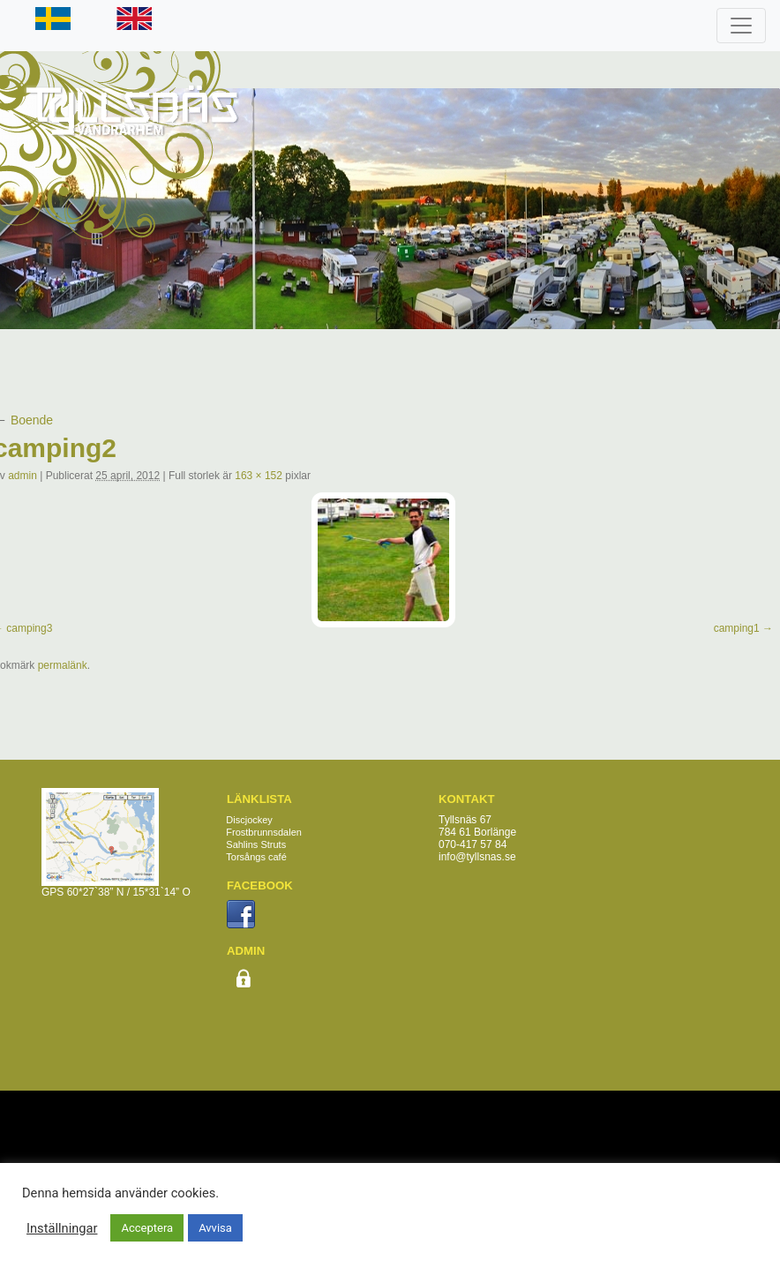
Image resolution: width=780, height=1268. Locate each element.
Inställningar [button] (61, 1228)
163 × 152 (258, 475)
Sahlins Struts (256, 844)
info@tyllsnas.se (477, 857)
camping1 (737, 628)
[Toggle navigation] (741, 25)
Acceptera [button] (147, 1227)
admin (22, 475)
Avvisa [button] (215, 1227)
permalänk (62, 665)
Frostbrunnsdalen (264, 832)
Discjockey (249, 819)
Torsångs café (256, 857)
